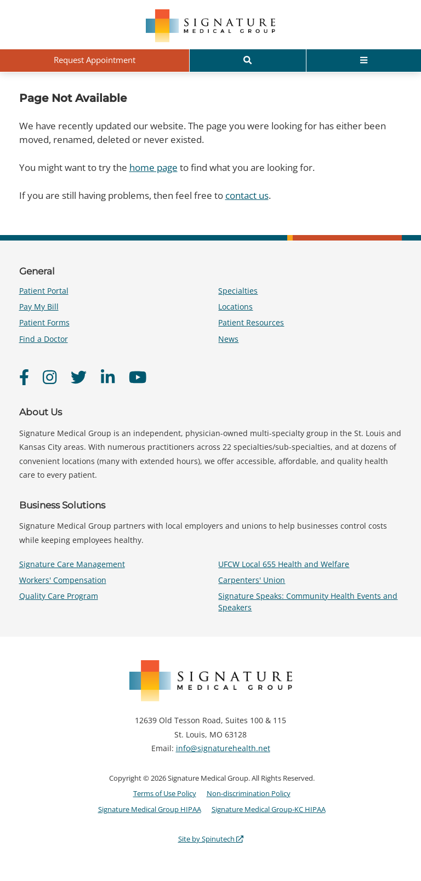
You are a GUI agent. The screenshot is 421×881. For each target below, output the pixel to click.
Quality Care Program (58, 596)
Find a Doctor (43, 339)
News (228, 339)
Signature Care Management (72, 564)
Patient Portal (44, 290)
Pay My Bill (39, 306)
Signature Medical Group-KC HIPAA (269, 809)
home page (153, 167)
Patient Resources (251, 322)
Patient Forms (44, 322)
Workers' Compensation (62, 580)
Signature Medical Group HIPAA (149, 809)
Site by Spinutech (210, 839)
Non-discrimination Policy (249, 793)
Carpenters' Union (251, 580)
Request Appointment (94, 59)
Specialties (238, 290)
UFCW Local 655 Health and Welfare (283, 564)
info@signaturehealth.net (223, 748)
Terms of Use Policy (164, 793)
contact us (247, 195)
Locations (235, 306)
